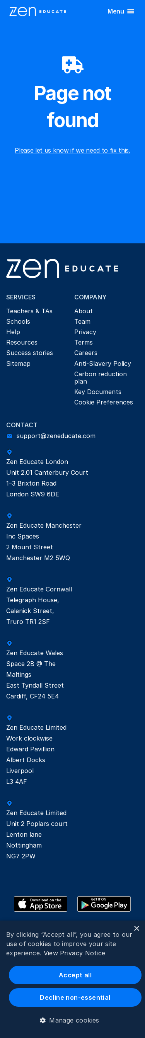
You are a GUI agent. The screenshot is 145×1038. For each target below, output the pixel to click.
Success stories (29, 353)
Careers (85, 353)
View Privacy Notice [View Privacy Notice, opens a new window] (75, 953)
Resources (22, 342)
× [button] (136, 929)
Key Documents (97, 392)
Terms (83, 342)
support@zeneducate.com (56, 436)
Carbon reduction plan (101, 377)
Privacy (85, 332)
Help (13, 332)
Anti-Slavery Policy (102, 363)
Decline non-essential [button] (75, 997)
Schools (18, 321)
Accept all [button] (75, 975)
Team (82, 321)
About (83, 311)
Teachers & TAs (29, 311)
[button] (72, 1020)
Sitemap (18, 363)
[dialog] (72, 979)
